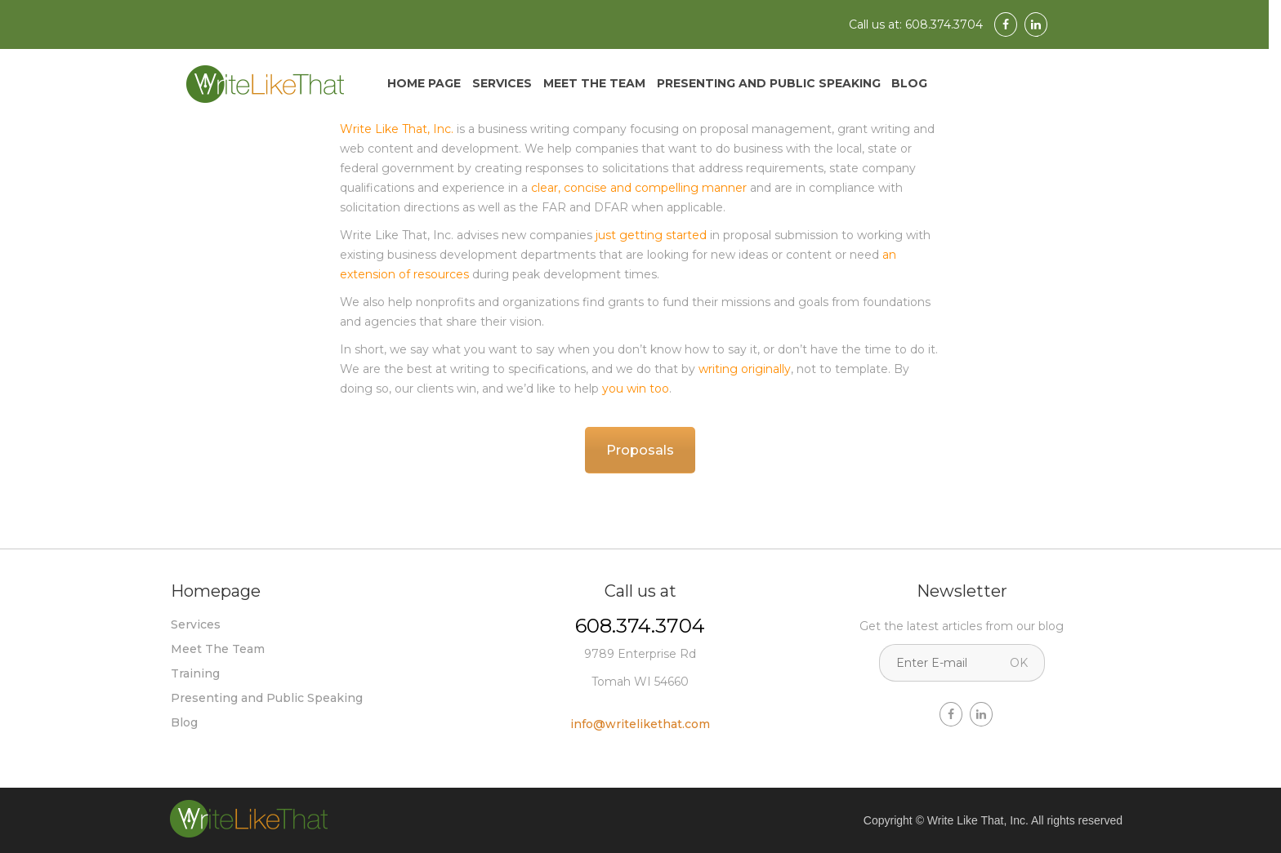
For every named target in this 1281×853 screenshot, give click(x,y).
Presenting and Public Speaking (769, 83)
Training (195, 673)
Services (502, 83)
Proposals (640, 450)
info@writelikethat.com (640, 724)
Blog (909, 83)
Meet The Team (594, 83)
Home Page (424, 83)
